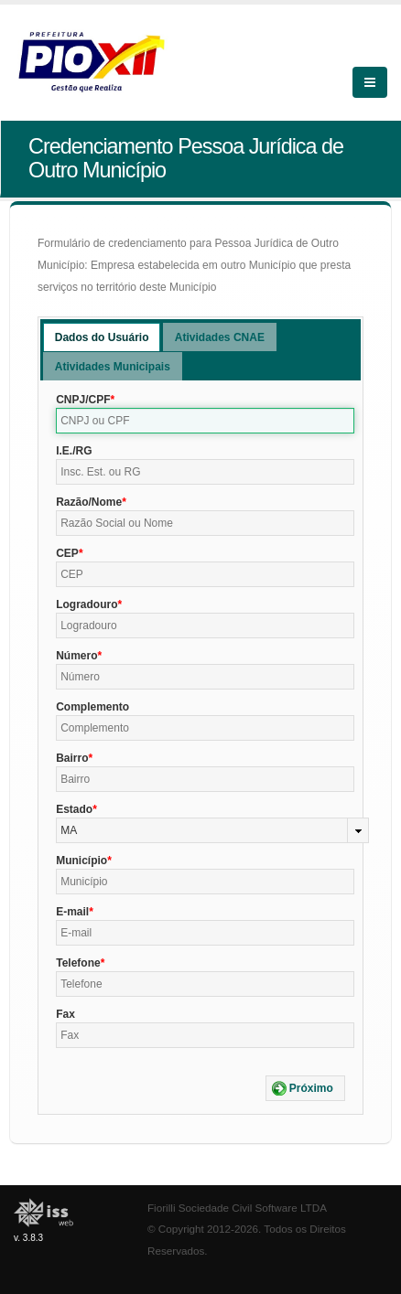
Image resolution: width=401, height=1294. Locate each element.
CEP (67, 553)
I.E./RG (74, 450)
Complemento (92, 706)
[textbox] (205, 420)
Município (81, 860)
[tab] (102, 337)
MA (68, 830)
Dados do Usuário (102, 337)
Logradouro (86, 604)
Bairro (72, 758)
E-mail (72, 911)
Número (76, 655)
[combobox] (212, 830)
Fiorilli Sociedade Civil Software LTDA (237, 1208)
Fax (65, 1014)
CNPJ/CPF (83, 399)
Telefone (78, 963)
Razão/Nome (89, 502)
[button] (305, 1088)
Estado (74, 809)
